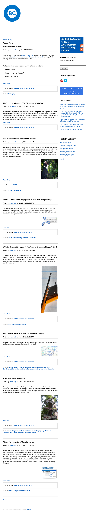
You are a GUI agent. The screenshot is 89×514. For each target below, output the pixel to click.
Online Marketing (37, 367)
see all (62, 159)
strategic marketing (25, 367)
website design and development (19, 491)
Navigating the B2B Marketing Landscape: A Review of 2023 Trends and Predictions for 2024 (73, 106)
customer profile (30, 433)
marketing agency (38, 431)
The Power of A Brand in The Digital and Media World (24, 103)
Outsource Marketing (15, 238)
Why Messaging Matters (12, 46)
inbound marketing (27, 55)
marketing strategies (29, 238)
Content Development (15, 190)
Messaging (11, 94)
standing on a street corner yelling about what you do (27, 57)
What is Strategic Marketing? (14, 378)
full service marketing (33, 369)
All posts (5, 500)
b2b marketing (65, 142)
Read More (6, 83)
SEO (9, 324)
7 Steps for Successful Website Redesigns (18, 442)
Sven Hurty (12, 50)
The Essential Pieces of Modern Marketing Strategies (23, 333)
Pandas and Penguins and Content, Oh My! (19, 138)
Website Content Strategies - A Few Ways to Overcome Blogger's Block (30, 247)
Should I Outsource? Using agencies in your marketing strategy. (27, 200)
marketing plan (13, 367)
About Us (29, 509)
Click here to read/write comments (23, 88)
